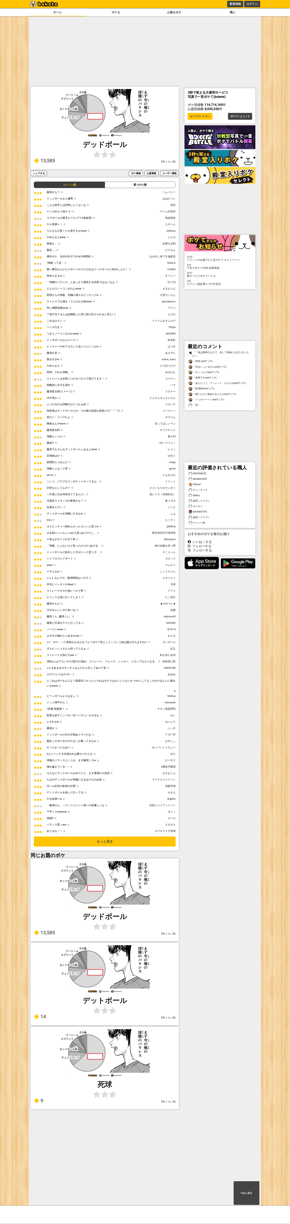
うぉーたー (169, 192)
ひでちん (170, 250)
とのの (172, 314)
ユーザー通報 (169, 173)
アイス (172, 590)
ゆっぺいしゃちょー (164, 747)
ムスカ (172, 237)
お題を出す (174, 12)
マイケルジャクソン (164, 779)
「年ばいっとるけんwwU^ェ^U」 (208, 367)
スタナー (170, 391)
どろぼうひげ (168, 365)
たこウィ (170, 520)
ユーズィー (169, 410)
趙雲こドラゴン (199, 501)
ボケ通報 (136, 173)
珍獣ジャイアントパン (162, 805)
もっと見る (105, 841)
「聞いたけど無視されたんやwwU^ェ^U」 (213, 394)
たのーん (170, 224)
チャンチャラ (197, 490)
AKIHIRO (171, 333)
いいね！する (200, 542)
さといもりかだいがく (162, 487)
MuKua (172, 695)
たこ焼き (170, 597)
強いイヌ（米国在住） (162, 494)
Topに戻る (246, 1193)
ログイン (252, 3)
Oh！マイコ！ (167, 442)
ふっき (172, 728)
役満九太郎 (169, 243)
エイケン (170, 378)
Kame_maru (169, 359)
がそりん (170, 417)
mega (172, 462)
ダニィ (172, 811)
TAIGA (172, 327)
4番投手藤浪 (168, 766)
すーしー (170, 275)
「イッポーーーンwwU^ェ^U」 (207, 400)
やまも (172, 792)
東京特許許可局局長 (164, 532)
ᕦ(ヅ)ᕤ (172, 282)
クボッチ (170, 404)
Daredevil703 (197, 512)
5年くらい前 (168, 161)
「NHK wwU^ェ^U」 (201, 361)
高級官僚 (170, 785)
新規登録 (235, 3)
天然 (173, 584)
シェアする (39, 173)
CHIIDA (171, 269)
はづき (172, 346)
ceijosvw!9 (170, 616)
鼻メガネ (170, 500)
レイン (172, 449)
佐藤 (173, 609)
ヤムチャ (170, 564)
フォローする (199, 546)
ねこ (173, 715)
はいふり (170, 721)
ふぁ (173, 513)
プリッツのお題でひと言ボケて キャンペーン (220, 258)
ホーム (57, 12)
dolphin (171, 798)
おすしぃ (170, 740)
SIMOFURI (170, 667)
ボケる (116, 12)
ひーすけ (170, 760)
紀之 (173, 648)
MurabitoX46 (197, 479)
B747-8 (172, 629)
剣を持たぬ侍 (168, 654)
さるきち (170, 824)
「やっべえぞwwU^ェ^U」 (204, 372)
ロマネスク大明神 (165, 830)
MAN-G (171, 262)
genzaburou (169, 301)
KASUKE (171, 622)
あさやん (170, 352)
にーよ (172, 507)
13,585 (44, 161)
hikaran (194, 484)
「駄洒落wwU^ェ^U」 (202, 389)
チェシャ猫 (196, 523)
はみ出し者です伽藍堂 (162, 256)
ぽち (173, 753)
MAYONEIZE (197, 473)
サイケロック (168, 430)
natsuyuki (170, 702)
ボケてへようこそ (240, 116)
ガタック (170, 558)
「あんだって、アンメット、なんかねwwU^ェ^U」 (218, 383)
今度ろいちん (168, 295)
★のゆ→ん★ (168, 603)
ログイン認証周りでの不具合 (220, 282)
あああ (172, 674)
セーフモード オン (200, 116)
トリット (170, 481)
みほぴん (170, 372)
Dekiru (194, 495)
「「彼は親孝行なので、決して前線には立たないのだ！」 (218, 354)
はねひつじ (169, 198)
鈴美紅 (172, 340)
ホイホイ (195, 506)
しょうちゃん (168, 571)
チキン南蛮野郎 (166, 708)
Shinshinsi (170, 539)
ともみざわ (169, 475)
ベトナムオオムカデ (164, 320)
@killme (171, 526)
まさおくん (169, 773)
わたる (172, 635)
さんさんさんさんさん (162, 397)
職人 (232, 12)
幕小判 (172, 436)
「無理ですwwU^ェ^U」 (203, 378)
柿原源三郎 (169, 661)
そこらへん (169, 552)
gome (172, 468)
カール (172, 818)
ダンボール (169, 642)
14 (40, 1016)
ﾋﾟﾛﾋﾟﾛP (171, 734)
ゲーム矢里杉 (168, 211)
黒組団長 (170, 217)
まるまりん (169, 288)
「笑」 (194, 405)
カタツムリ (169, 577)
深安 (173, 205)
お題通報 (151, 173)
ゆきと (172, 455)
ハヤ (173, 385)
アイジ (172, 307)
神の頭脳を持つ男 (165, 545)
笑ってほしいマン (165, 423)
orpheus (171, 230)
